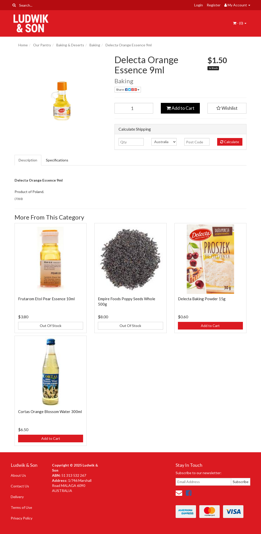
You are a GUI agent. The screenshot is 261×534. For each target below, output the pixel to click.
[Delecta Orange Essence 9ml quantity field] (133, 108)
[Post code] (197, 142)
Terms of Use (21, 507)
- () (239, 23)
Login (198, 5)
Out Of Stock (50, 325)
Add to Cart (180, 108)
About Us (18, 475)
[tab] (28, 160)
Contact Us (20, 486)
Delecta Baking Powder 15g (202, 298)
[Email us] (179, 493)
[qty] (131, 142)
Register (213, 5)
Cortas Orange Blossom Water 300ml (50, 411)
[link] (188, 493)
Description (28, 160)
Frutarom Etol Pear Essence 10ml (46, 298)
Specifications (57, 160)
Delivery (17, 497)
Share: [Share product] (127, 89)
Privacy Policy (21, 518)
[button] (226, 108)
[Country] (164, 142)
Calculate (229, 142)
